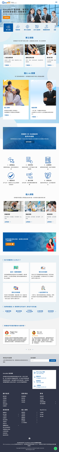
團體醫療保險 (5, 425)
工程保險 (4, 416)
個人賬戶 (42, 416)
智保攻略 (23, 400)
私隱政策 (4, 406)
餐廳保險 (4, 412)
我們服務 (4, 398)
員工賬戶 (42, 414)
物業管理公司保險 (6, 429)
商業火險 (4, 423)
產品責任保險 (5, 435)
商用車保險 (5, 433)
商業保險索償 (42, 401)
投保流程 (42, 400)
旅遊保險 (23, 412)
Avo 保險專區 (24, 422)
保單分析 (4, 400)
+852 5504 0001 (40, 373)
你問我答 (9, 244)
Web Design (28, 449)
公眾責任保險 (5, 431)
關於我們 (4, 396)
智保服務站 (23, 396)
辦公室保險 (5, 419)
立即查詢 (6, 17)
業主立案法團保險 (6, 427)
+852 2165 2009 (40, 382)
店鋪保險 (4, 417)
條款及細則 (5, 404)
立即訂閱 (52, 360)
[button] (56, 2)
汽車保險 (23, 414)
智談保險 (23, 398)
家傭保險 (23, 417)
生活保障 (23, 420)
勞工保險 (4, 414)
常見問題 (42, 398)
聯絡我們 (42, 396)
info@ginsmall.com (41, 378)
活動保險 (4, 421)
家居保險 (23, 415)
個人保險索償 (42, 403)
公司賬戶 (42, 412)
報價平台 (4, 402)
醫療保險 (23, 419)
